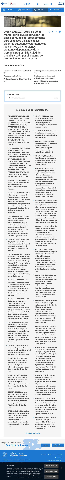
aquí (40, 471)
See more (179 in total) (32, 433)
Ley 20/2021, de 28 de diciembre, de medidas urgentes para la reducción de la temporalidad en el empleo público (46, 134)
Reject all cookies (51, 471)
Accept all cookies (51, 466)
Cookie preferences (51, 476)
